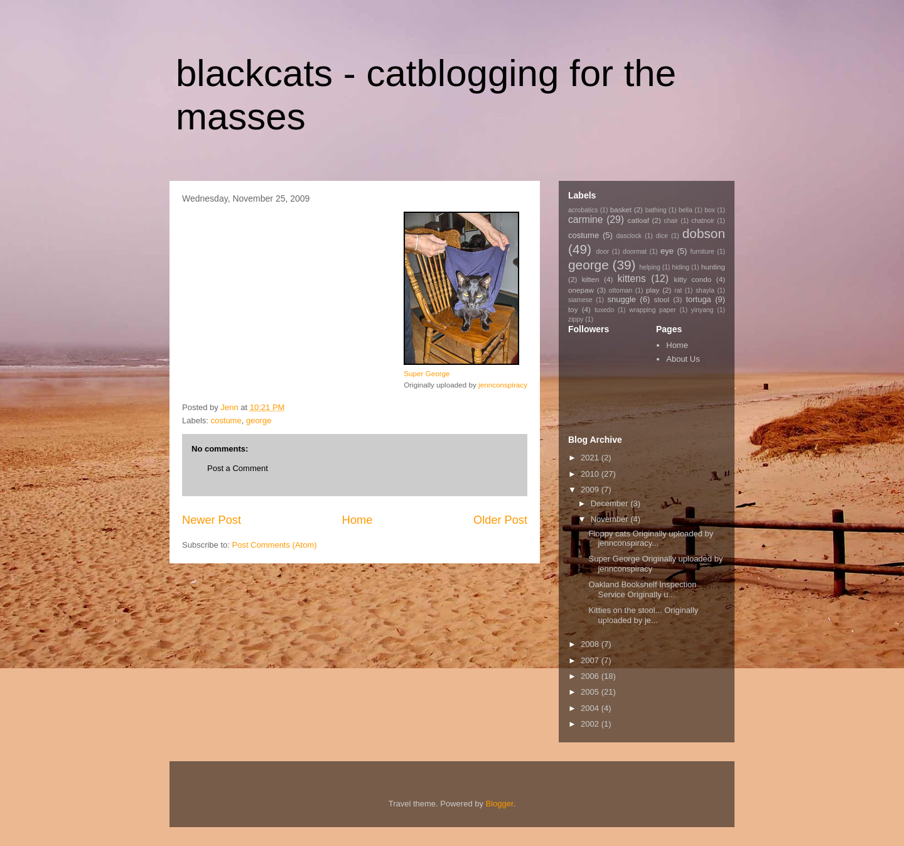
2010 (591, 474)
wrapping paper (652, 309)
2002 (591, 724)
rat (678, 290)
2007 (591, 660)
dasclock (629, 235)
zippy (575, 319)
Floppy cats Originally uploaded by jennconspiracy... (650, 538)
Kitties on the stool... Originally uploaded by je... (643, 615)
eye (667, 251)
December (611, 503)
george (258, 420)
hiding (680, 267)
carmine (585, 219)
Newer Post (211, 520)
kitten (591, 279)
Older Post (500, 520)
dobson (703, 233)
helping (649, 267)
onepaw (581, 290)
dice (662, 235)
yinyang (702, 309)
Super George (426, 373)
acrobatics (583, 210)
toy (573, 309)
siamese (580, 299)
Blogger (500, 803)
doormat (635, 251)
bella (685, 210)
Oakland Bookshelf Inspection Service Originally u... (642, 589)
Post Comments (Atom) (274, 545)
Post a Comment (237, 468)
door (602, 251)
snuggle (622, 299)
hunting (713, 267)
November (611, 519)
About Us (682, 359)
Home (357, 520)
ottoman (621, 290)
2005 (591, 692)
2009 (591, 489)
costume (226, 420)
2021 (591, 457)
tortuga (698, 299)
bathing (656, 210)
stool (662, 299)
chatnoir (702, 220)
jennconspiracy (502, 385)
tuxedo (604, 309)
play (652, 290)
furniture (702, 251)
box (709, 210)
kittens (632, 278)
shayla (705, 290)
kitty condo (692, 279)
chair (671, 220)
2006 (591, 676)
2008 (591, 644)
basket (621, 209)
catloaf (638, 220)
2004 (591, 708)
